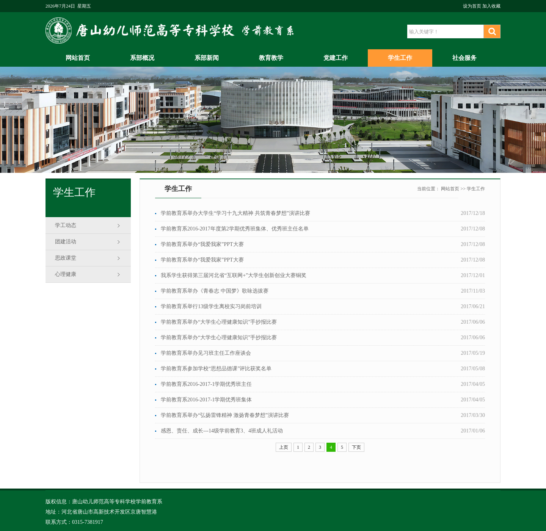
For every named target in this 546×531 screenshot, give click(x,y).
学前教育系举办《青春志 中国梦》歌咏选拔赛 (214, 291)
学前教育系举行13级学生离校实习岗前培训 (211, 306)
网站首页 (78, 58)
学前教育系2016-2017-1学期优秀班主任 (206, 384)
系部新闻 (207, 58)
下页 (356, 447)
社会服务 (464, 58)
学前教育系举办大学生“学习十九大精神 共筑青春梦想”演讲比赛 (235, 213)
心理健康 (65, 274)
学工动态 (65, 225)
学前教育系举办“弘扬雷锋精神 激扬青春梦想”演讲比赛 (225, 415)
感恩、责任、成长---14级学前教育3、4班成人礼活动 (222, 431)
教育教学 (271, 58)
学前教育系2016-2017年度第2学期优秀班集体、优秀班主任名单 (235, 229)
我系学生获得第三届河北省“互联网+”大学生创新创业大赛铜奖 (233, 275)
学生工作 (400, 58)
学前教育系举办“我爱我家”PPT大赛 (202, 244)
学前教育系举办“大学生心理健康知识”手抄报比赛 (219, 322)
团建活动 (65, 241)
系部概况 (142, 58)
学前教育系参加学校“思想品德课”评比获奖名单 (216, 368)
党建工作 (335, 58)
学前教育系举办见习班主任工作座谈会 (206, 353)
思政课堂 (65, 258)
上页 (283, 447)
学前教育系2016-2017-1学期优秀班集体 (206, 400)
